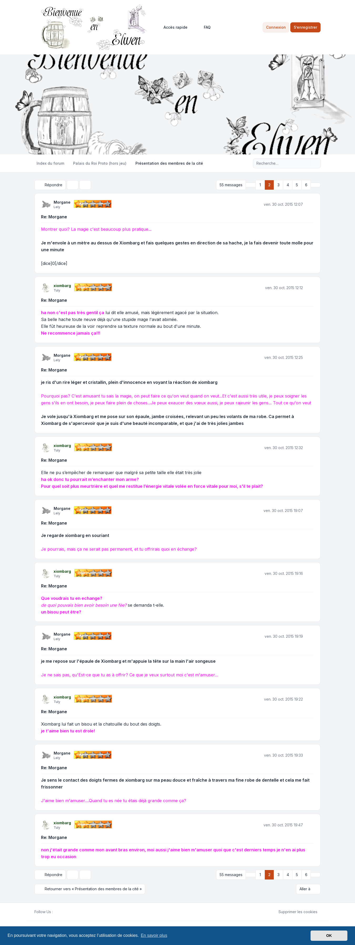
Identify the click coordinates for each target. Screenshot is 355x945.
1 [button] (260, 185)
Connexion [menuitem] (276, 27)
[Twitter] (60, 912)
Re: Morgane (54, 216)
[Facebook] (56, 912)
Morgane (62, 202)
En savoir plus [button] (154, 935)
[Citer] (309, 204)
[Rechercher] (305, 163)
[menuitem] (173, 27)
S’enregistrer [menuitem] (305, 27)
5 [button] (297, 185)
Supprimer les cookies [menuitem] (294, 911)
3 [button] (278, 185)
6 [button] (306, 185)
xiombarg (62, 285)
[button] (251, 185)
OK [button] (329, 935)
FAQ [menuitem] (204, 27)
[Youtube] (64, 912)
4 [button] (288, 185)
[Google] (69, 912)
